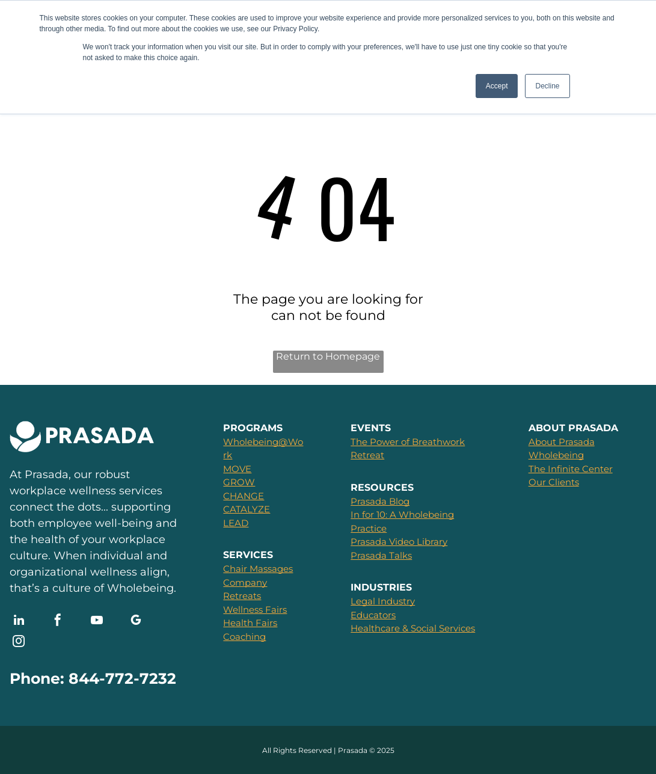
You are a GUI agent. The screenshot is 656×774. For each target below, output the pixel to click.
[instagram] (19, 642)
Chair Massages (258, 568)
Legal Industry (383, 601)
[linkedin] (19, 621)
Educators (373, 615)
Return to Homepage (328, 356)
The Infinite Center (571, 469)
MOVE (237, 469)
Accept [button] (497, 86)
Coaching (244, 636)
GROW (239, 482)
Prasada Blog (380, 501)
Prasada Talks (381, 555)
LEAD (235, 523)
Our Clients (554, 482)
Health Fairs (250, 622)
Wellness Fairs (255, 609)
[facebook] (58, 621)
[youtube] (97, 621)
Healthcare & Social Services (413, 628)
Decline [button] (547, 86)
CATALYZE (246, 509)
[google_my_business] (136, 621)
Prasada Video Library (399, 541)
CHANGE (243, 496)
